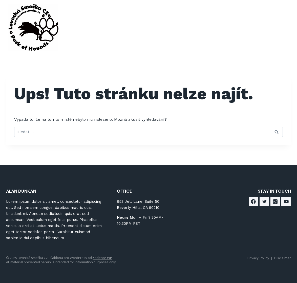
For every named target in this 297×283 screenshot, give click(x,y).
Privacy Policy (258, 258)
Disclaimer (282, 258)
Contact (197, 35)
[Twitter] (264, 201)
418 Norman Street (162, 17)
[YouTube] (286, 201)
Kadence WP (102, 257)
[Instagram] (276, 32)
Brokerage (243, 17)
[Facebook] (276, 20)
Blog (218, 17)
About (198, 17)
